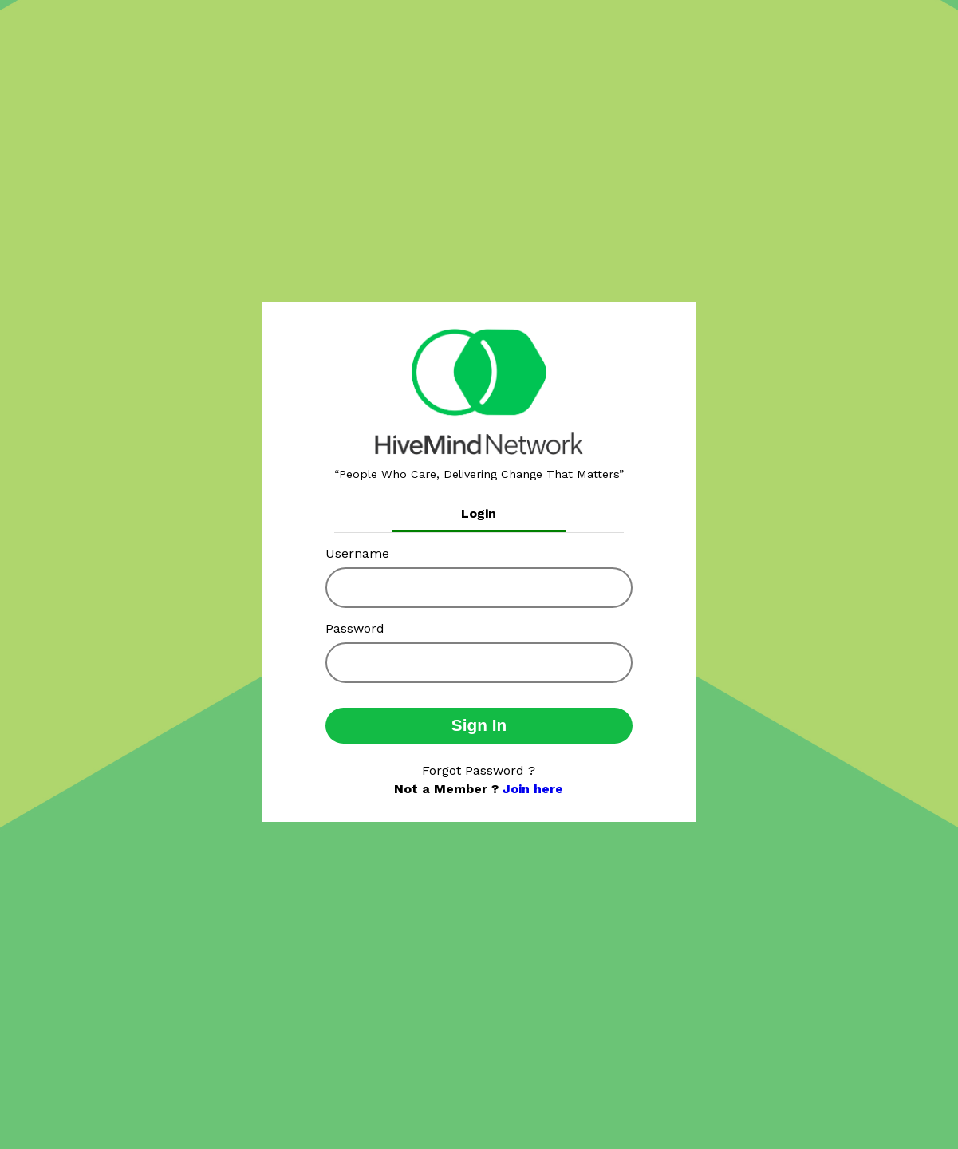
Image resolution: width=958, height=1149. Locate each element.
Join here (533, 788)
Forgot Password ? (478, 770)
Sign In (479, 725)
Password (354, 628)
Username (357, 553)
